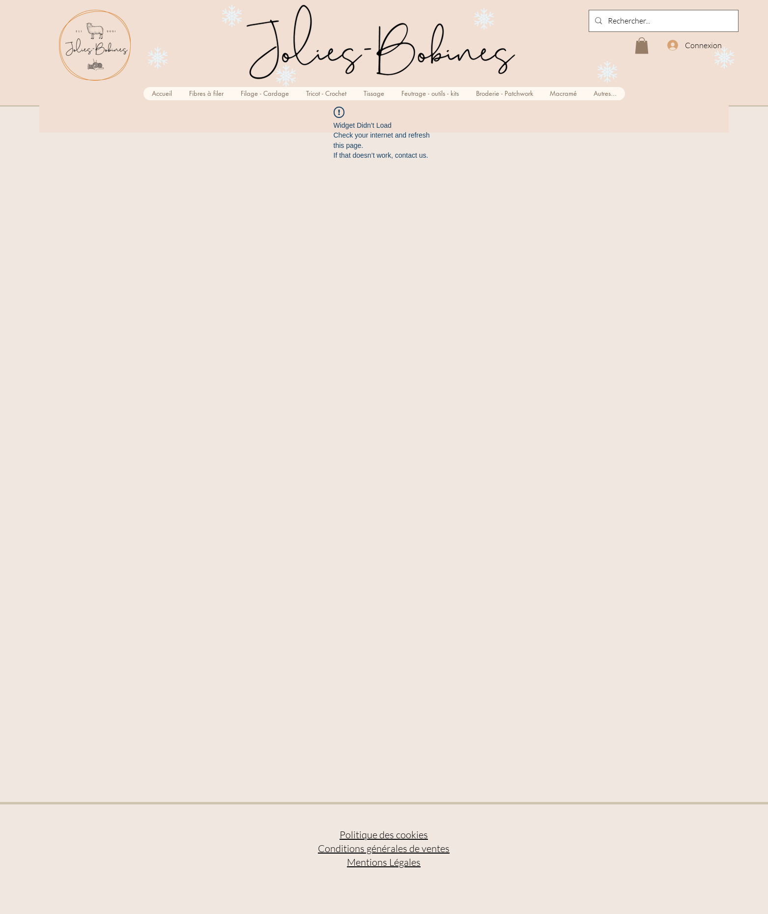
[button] (642, 45)
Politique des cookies (384, 834)
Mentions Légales (384, 862)
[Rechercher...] (662, 20)
